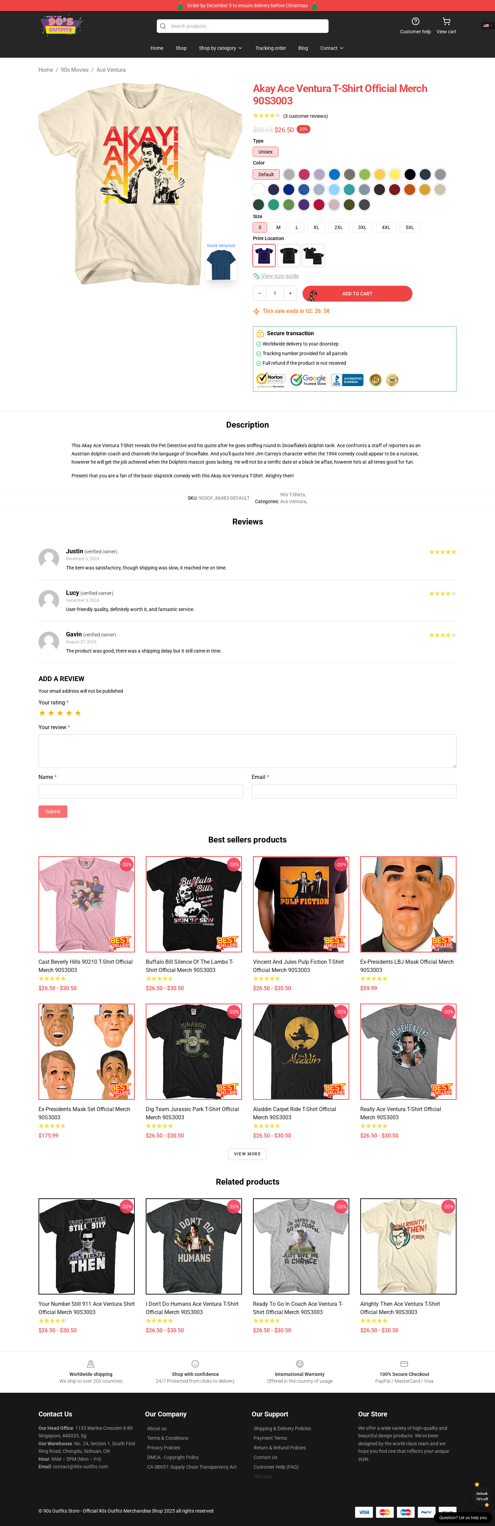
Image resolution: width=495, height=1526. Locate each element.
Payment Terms (270, 1438)
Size (257, 216)
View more (247, 1154)
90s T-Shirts (292, 494)
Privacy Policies (163, 1447)
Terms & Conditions (167, 1438)
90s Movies (75, 70)
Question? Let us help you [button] (463, 1517)
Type (258, 141)
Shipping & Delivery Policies (282, 1428)
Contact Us (265, 1457)
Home (45, 70)
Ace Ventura (111, 70)
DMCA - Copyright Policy (173, 1457)
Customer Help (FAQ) (276, 1467)
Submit (52, 811)
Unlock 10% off (482, 1496)
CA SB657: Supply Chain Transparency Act (192, 1467)
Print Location (268, 238)
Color (259, 163)
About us (156, 1428)
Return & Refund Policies (280, 1447)
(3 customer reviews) (305, 116)
